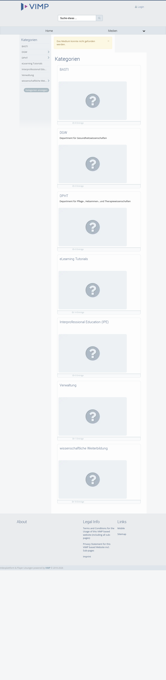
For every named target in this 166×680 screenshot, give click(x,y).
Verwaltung (28, 75)
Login (141, 6)
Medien (112, 31)
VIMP (47, 567)
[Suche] (99, 18)
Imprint (87, 556)
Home (49, 31)
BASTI (25, 46)
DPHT (25, 57)
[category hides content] (47, 52)
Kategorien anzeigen (36, 90)
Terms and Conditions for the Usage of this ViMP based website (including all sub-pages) (98, 533)
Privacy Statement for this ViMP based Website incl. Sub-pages (96, 547)
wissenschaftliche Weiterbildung (35, 80)
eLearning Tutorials (32, 63)
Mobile (121, 528)
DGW (24, 52)
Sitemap (121, 534)
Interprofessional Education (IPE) (35, 69)
